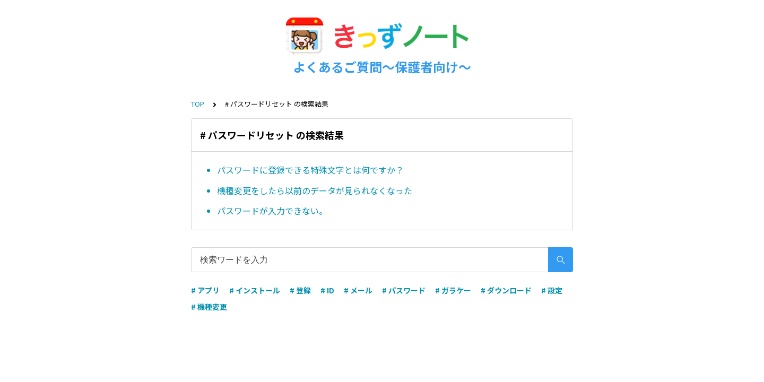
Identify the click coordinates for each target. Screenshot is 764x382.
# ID (327, 290)
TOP (197, 104)
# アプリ (205, 290)
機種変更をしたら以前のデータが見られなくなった (314, 190)
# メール (358, 290)
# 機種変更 (209, 306)
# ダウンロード (506, 290)
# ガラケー (453, 290)
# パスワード (404, 290)
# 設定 (551, 290)
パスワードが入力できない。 (272, 210)
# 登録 (300, 290)
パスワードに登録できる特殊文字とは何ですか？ (310, 169)
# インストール (254, 290)
